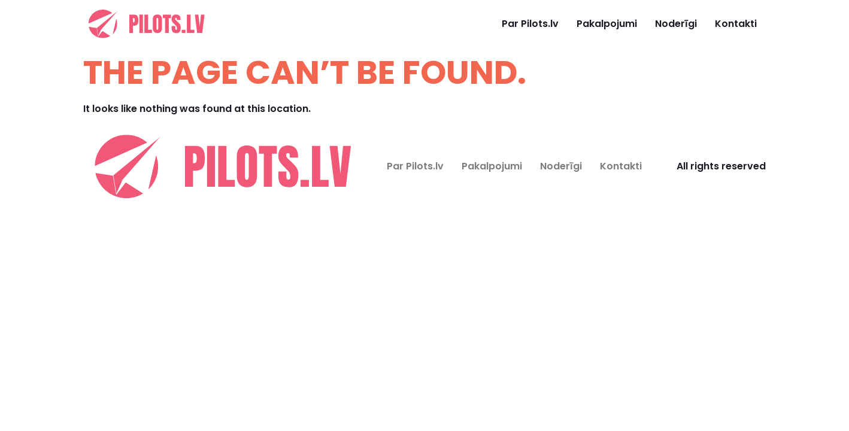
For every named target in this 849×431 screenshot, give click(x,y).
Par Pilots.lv (530, 24)
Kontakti (736, 24)
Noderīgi (676, 24)
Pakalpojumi (607, 24)
